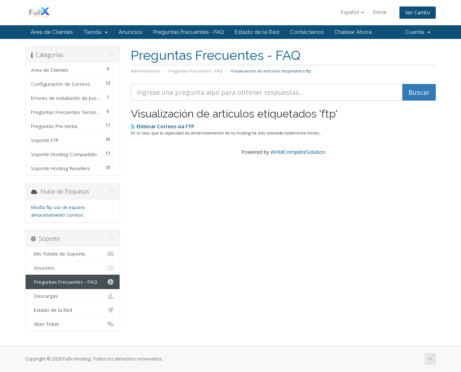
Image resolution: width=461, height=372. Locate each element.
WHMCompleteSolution (297, 152)
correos (75, 215)
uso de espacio (69, 207)
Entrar (380, 12)
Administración (145, 71)
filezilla (38, 207)
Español (352, 12)
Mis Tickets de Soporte (72, 253)
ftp (49, 207)
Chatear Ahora (353, 32)
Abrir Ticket (72, 324)
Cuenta (417, 32)
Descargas (72, 296)
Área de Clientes (52, 32)
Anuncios (130, 32)
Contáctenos (306, 32)
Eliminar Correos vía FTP (162, 126)
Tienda (96, 32)
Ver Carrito (417, 12)
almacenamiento (48, 215)
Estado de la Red (257, 32)
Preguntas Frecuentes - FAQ (188, 32)
